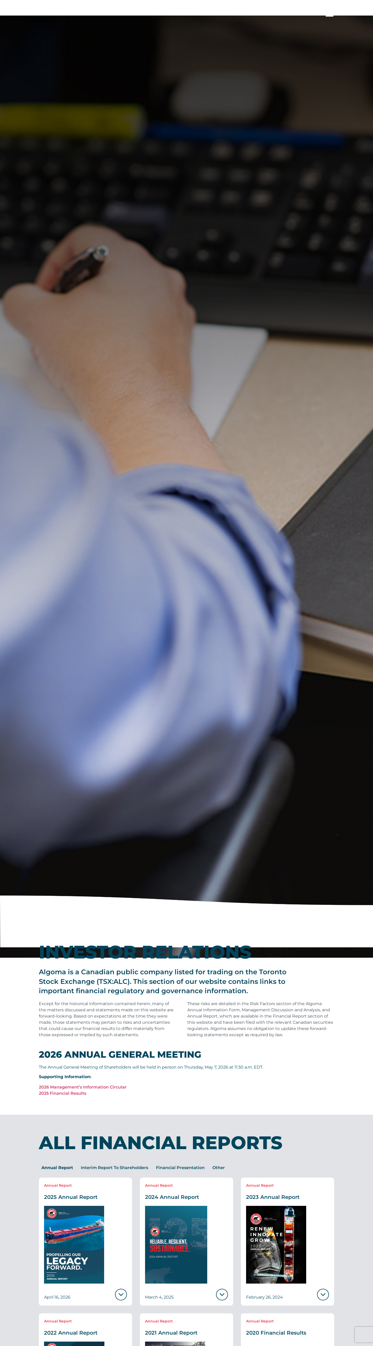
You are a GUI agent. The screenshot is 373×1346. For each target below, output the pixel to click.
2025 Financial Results (62, 1103)
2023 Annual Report (272, 1207)
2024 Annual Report (172, 1207)
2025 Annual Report (70, 1207)
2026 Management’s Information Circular (83, 1097)
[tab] (57, 1178)
